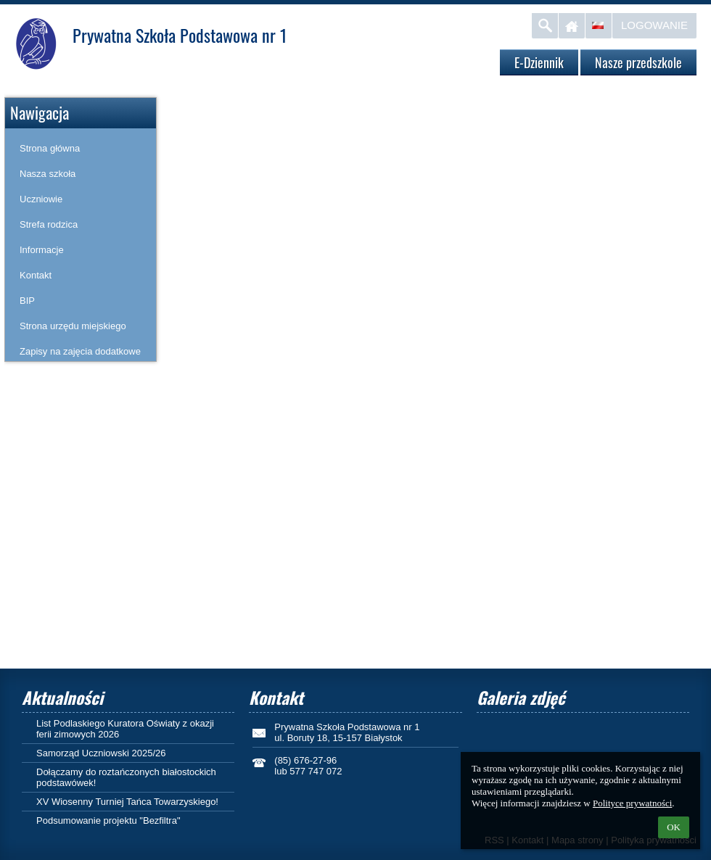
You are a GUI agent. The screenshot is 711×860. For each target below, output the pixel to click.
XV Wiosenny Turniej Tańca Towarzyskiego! (127, 801)
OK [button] (674, 827)
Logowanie (654, 25)
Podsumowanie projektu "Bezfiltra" (108, 820)
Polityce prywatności (632, 803)
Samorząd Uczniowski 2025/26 (100, 753)
